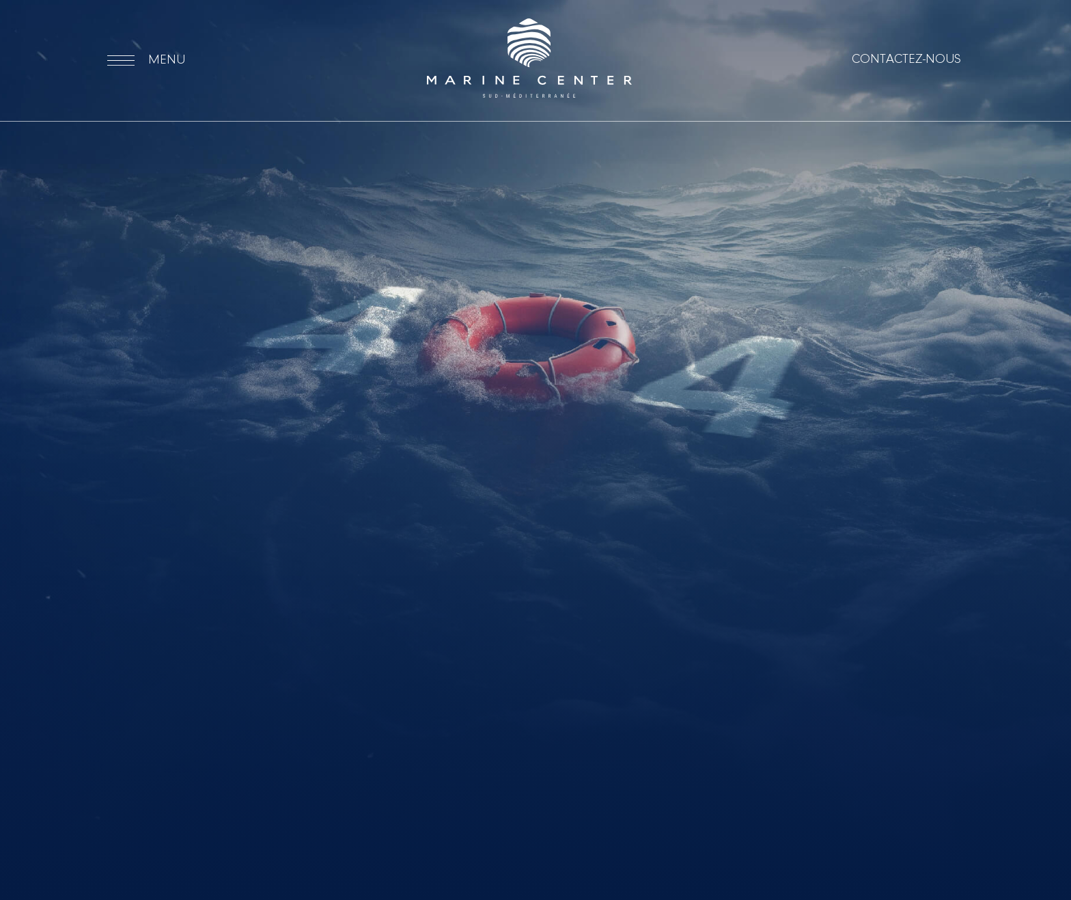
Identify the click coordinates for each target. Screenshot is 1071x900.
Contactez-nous (906, 59)
